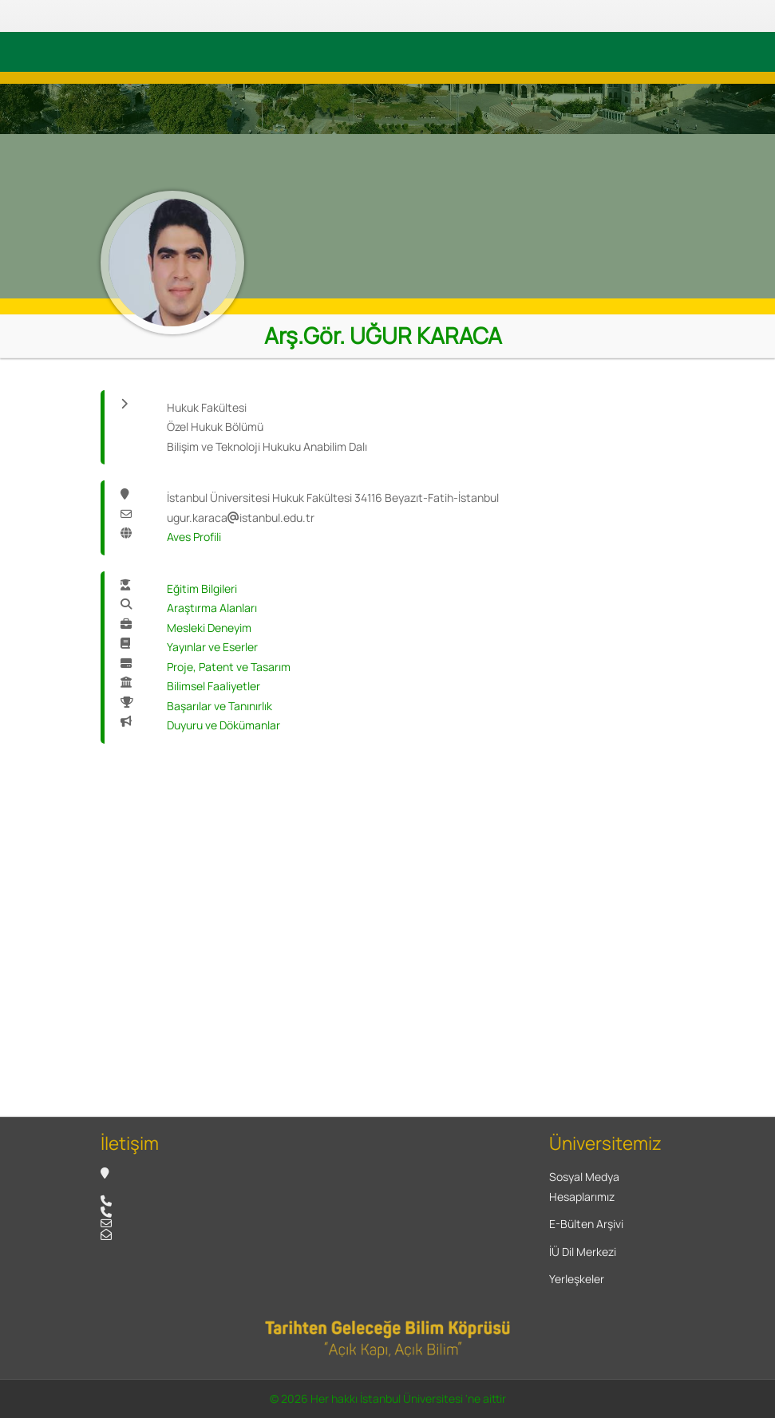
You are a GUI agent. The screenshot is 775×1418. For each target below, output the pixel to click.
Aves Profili (194, 536)
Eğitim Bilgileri (202, 588)
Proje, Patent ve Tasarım (229, 666)
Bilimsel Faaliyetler (213, 685)
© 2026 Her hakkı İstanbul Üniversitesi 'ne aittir (388, 1398)
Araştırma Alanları (212, 607)
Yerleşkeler (576, 1278)
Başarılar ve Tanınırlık (219, 705)
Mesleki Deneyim (209, 627)
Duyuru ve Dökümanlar (223, 725)
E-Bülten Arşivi (586, 1223)
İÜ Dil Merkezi (582, 1251)
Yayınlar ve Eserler (212, 646)
